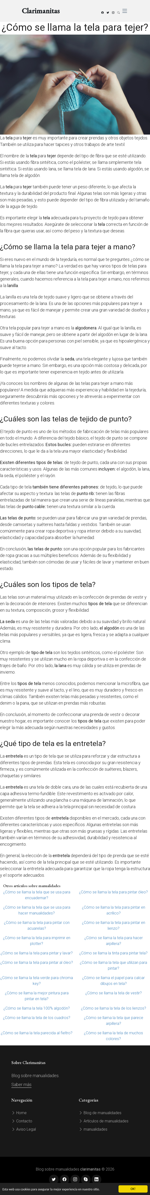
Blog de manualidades (100, 1113)
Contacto (21, 1121)
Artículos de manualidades (103, 1121)
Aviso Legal (23, 1129)
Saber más (21, 1084)
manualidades (93, 1129)
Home (19, 1113)
